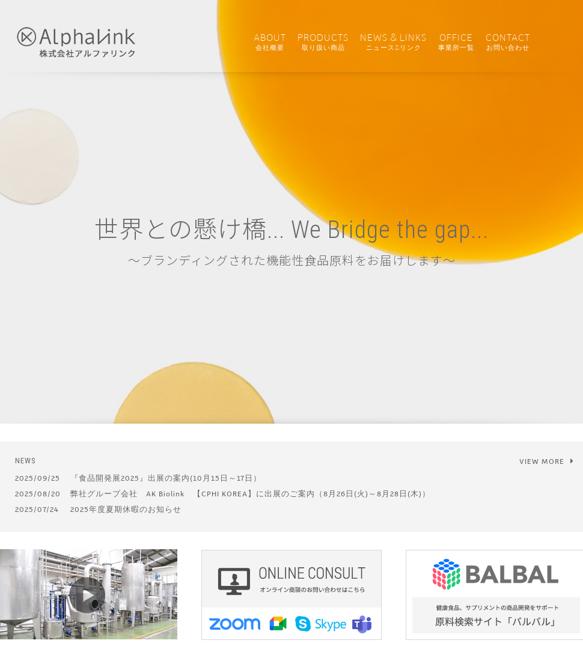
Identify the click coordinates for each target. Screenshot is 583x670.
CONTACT (508, 42)
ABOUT (270, 42)
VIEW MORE (546, 461)
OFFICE (456, 42)
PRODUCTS (323, 42)
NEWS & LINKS (393, 42)
